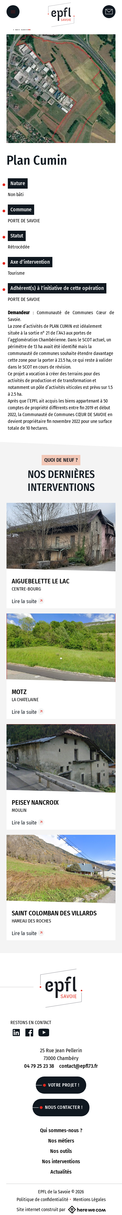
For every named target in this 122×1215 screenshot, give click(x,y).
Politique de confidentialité (42, 1199)
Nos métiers (61, 1141)
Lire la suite (24, 601)
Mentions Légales (89, 1199)
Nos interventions (61, 1161)
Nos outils (61, 1151)
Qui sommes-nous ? (61, 1130)
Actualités (61, 1172)
